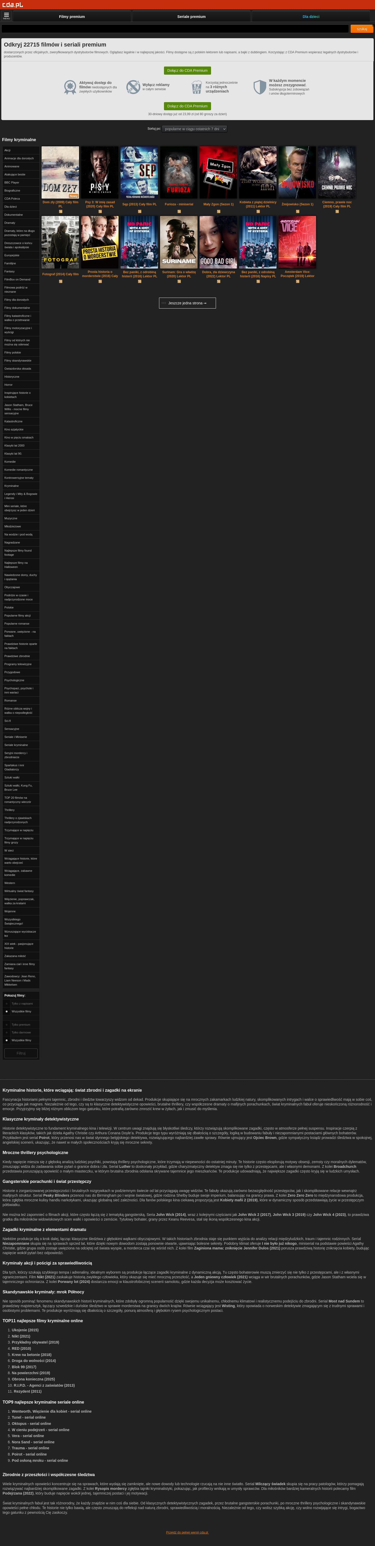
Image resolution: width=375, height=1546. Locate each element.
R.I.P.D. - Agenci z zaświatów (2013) (44, 1385)
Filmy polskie (12, 352)
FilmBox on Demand (17, 279)
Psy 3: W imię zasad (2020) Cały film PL (100, 204)
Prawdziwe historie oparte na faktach (20, 646)
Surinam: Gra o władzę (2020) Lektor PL (179, 274)
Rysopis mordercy (111, 1488)
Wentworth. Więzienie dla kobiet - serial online (52, 1411)
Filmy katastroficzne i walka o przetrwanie (17, 318)
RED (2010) (21, 1348)
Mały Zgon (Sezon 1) (218, 204)
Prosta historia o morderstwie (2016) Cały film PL (100, 274)
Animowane (11, 166)
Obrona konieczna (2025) (33, 1379)
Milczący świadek (270, 1484)
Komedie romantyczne (18, 469)
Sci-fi (7, 720)
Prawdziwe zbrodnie (17, 656)
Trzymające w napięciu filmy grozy (18, 840)
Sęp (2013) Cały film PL (139, 204)
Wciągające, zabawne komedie (18, 872)
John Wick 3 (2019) (289, 1215)
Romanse (10, 700)
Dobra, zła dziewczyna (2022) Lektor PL (218, 274)
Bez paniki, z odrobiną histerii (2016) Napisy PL (258, 274)
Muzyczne (10, 518)
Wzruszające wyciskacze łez (20, 933)
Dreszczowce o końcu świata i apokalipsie (18, 245)
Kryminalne (11, 485)
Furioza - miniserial (179, 204)
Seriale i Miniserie (15, 736)
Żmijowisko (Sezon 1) (297, 204)
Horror (8, 384)
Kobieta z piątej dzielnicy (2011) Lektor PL (258, 204)
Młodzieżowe (12, 526)
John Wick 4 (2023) (329, 1215)
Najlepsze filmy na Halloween (16, 564)
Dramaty (9, 222)
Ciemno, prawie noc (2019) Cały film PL (337, 204)
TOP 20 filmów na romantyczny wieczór (17, 799)
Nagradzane (12, 542)
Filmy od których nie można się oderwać (17, 342)
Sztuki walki (11, 777)
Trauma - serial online (30, 1448)
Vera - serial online (28, 1436)
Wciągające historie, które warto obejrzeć (20, 860)
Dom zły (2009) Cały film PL (60, 204)
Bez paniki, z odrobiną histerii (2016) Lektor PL (139, 274)
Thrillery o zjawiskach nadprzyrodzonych (18, 820)
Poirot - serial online (29, 1454)
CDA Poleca (12, 198)
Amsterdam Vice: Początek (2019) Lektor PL (297, 274)
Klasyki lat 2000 (14, 445)
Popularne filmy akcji (17, 615)
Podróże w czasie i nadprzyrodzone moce (18, 597)
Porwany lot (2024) (74, 1282)
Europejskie (11, 255)
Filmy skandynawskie (17, 360)
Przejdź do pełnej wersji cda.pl (187, 1532)
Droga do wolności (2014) (34, 1361)
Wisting (228, 1306)
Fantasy (9, 271)
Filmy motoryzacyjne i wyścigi (18, 330)
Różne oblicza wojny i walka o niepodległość (18, 710)
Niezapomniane (16, 1243)
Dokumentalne (13, 214)
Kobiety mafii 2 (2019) (239, 1200)
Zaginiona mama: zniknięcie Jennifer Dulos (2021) (237, 1248)
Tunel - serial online (29, 1417)
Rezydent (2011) (28, 1391)
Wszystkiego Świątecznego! (13, 921)
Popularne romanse (16, 623)
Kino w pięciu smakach (19, 437)
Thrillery (9, 809)
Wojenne (10, 911)
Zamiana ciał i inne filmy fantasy (19, 966)
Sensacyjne (11, 728)
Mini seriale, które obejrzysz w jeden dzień (19, 508)
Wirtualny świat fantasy (19, 891)
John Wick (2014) (171, 1215)
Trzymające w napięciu (18, 830)
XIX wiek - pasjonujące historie (18, 945)
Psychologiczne (14, 680)
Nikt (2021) (46, 1277)
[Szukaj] (175, 28)
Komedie (10, 461)
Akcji (7, 150)
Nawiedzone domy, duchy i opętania (20, 577)
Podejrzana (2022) (18, 1493)
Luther (125, 1166)
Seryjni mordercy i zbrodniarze (15, 755)
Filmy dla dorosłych (16, 299)
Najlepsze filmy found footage (18, 552)
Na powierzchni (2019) (31, 1373)
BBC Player (11, 182)
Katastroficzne (13, 421)
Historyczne (11, 376)
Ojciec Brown (265, 1138)
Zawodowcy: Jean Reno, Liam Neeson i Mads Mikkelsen (20, 980)
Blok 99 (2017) (24, 1367)
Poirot (44, 1138)
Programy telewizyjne (18, 664)
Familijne (10, 263)
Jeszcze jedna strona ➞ (184, 303)
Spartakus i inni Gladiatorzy (14, 767)
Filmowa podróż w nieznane (16, 289)
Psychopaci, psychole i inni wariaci (18, 690)
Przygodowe (12, 672)
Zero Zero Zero (300, 1195)
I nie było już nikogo (279, 1243)
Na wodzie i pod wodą (18, 534)
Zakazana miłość (15, 956)
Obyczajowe (12, 587)
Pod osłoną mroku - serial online (40, 1460)
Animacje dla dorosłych (19, 158)
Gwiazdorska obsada (17, 368)
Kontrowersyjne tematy (19, 477)
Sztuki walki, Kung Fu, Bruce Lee (18, 787)
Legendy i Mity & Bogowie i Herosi (20, 496)
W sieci (9, 850)
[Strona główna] (13, 5)
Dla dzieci (10, 206)
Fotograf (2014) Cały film (60, 274)
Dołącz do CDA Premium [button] (187, 70)
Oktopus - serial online (31, 1423)
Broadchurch (345, 1166)
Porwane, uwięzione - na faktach (20, 633)
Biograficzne (12, 190)
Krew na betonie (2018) (32, 1355)
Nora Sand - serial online (33, 1442)
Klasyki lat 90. (13, 453)
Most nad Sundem (344, 1301)
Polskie (9, 607)
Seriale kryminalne (16, 744)
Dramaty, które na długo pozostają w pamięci (19, 233)
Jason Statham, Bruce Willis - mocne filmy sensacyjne (18, 409)
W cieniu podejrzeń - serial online (41, 1430)
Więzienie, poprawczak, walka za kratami (19, 901)
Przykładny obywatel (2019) (35, 1342)
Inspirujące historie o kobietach (17, 394)
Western (9, 883)
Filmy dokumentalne (17, 307)
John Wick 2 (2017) (254, 1215)
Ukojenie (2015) (25, 1330)
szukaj (362, 29)
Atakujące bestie (14, 174)
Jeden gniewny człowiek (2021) (221, 1277)
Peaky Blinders (56, 1195)
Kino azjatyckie (13, 429)
